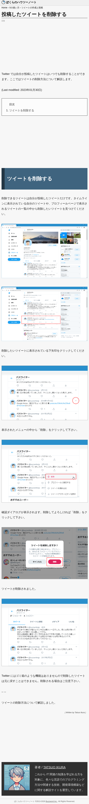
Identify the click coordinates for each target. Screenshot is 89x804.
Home (4, 7)
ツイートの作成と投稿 (32, 7)
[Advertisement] (44, 44)
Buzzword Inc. (51, 801)
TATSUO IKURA (54, 767)
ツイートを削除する (21, 110)
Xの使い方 (14, 7)
